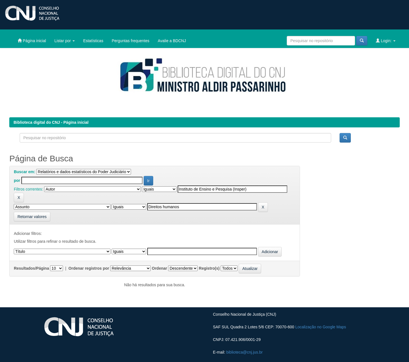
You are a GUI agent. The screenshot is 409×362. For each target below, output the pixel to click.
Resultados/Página (31, 268)
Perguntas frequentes (130, 40)
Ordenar (159, 268)
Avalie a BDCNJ (172, 40)
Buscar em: (24, 171)
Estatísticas (93, 40)
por (17, 180)
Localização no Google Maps (320, 327)
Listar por (65, 40)
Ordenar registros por (89, 268)
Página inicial (32, 40)
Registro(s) (209, 268)
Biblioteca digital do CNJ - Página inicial (51, 122)
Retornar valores (32, 216)
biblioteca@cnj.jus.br (244, 352)
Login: (386, 40)
